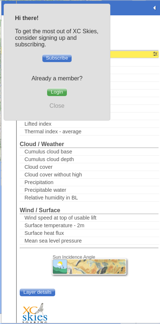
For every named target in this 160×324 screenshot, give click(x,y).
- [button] (153, 308)
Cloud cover (38, 167)
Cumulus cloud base (48, 152)
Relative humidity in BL (51, 198)
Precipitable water (45, 190)
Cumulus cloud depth (49, 159)
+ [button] (154, 296)
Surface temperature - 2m (54, 225)
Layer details (37, 292)
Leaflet (128, 321)
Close (57, 106)
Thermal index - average (52, 131)
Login (57, 92)
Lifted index (38, 124)
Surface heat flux (44, 233)
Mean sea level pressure (53, 241)
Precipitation (38, 182)
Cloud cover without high (53, 175)
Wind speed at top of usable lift (60, 218)
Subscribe (57, 58)
